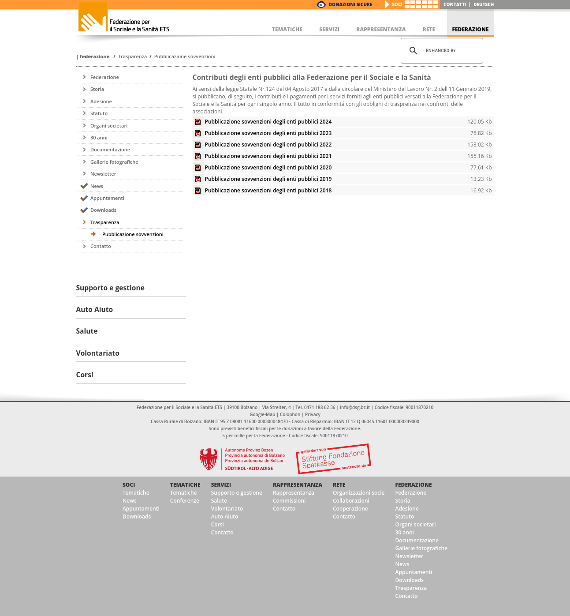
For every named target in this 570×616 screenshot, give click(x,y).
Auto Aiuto (224, 516)
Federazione (95, 56)
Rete (339, 484)
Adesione (101, 101)
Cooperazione (350, 508)
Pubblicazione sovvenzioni (185, 56)
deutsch (483, 4)
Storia (97, 89)
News (96, 186)
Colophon (290, 414)
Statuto (99, 113)
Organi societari (108, 125)
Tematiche (136, 492)
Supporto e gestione (236, 492)
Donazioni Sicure (350, 4)
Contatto (100, 246)
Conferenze (184, 500)
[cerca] (440, 50)
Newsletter (103, 173)
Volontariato (227, 508)
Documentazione (110, 149)
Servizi (221, 484)
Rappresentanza (297, 484)
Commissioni (289, 500)
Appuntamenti (107, 198)
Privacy (312, 414)
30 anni (99, 137)
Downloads (103, 210)
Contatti (454, 4)
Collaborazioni (351, 500)
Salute (219, 500)
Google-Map (262, 414)
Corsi (217, 524)
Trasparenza (132, 56)
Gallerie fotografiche (114, 161)
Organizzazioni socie (359, 492)
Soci (397, 4)
